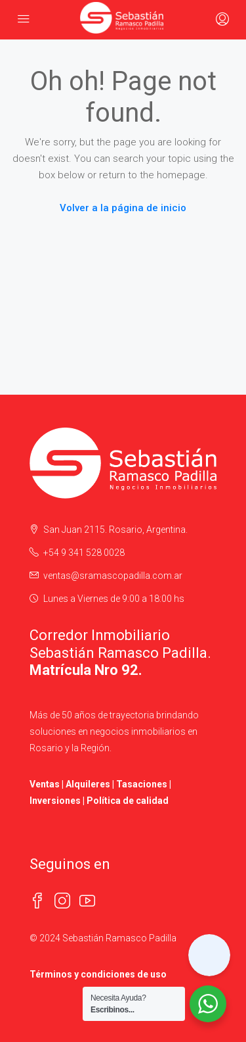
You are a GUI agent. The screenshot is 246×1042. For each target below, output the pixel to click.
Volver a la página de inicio (123, 208)
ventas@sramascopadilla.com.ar (112, 575)
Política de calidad (128, 800)
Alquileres (88, 784)
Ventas (45, 784)
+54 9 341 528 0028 (84, 552)
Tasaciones (141, 784)
